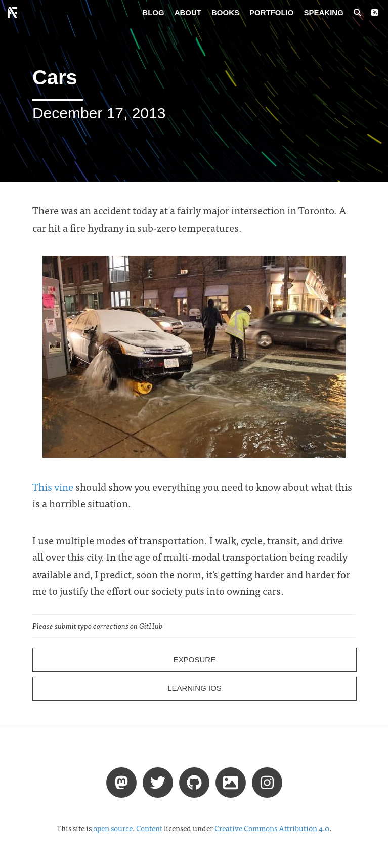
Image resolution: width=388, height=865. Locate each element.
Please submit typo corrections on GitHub (97, 626)
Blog (153, 12)
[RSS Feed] (374, 12)
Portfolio (271, 12)
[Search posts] (357, 12)
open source (113, 828)
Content (149, 828)
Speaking (323, 12)
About (188, 12)
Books (225, 12)
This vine (52, 486)
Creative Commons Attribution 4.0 (271, 828)
